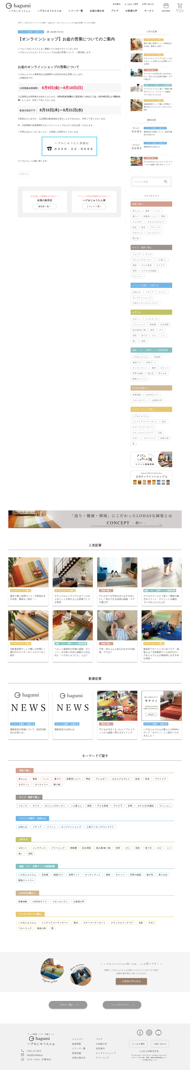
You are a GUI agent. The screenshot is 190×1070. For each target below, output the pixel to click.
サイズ (148, 254)
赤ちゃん (137, 211)
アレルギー (138, 222)
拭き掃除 (164, 324)
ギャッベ (164, 368)
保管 (152, 330)
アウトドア (155, 227)
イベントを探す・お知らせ (30, 32)
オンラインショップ (142, 298)
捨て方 (144, 335)
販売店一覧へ (44, 206)
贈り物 (136, 238)
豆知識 (157, 357)
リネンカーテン (140, 400)
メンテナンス (151, 319)
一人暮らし (162, 260)
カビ (154, 335)
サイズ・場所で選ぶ (29, 797)
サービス (149, 10)
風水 (164, 422)
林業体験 (137, 395)
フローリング (149, 438)
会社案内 (117, 4)
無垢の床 (164, 438)
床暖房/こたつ (150, 216)
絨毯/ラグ (137, 362)
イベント (162, 292)
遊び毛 (151, 373)
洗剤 (143, 341)
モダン (136, 438)
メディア (149, 292)
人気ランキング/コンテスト (145, 303)
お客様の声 (131, 10)
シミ (163, 335)
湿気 (135, 335)
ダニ (161, 330)
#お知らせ (23, 174)
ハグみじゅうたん (141, 357)
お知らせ (137, 292)
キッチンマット (140, 368)
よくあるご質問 (131, 4)
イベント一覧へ (94, 206)
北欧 (160, 433)
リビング (137, 254)
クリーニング (139, 324)
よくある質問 (138, 1043)
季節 (163, 216)
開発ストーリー (140, 379)
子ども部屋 (146, 265)
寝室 (135, 265)
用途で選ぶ (24, 770)
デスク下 (160, 265)
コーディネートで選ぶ (30, 914)
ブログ (114, 10)
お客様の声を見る (131, 981)
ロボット (137, 319)
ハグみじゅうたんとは (49, 10)
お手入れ (23, 839)
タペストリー (154, 233)
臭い (135, 341)
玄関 (135, 271)
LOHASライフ (152, 395)
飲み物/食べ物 (139, 330)
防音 (143, 227)
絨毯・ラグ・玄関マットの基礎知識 (37, 866)
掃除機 (153, 324)
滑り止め (162, 373)
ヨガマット (138, 233)
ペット (157, 211)
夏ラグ (136, 216)
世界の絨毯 (138, 373)
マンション (138, 276)
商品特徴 (76, 1043)
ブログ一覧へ (67, 1004)
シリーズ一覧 (75, 10)
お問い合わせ (148, 4)
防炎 (135, 227)
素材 (147, 211)
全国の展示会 (97, 10)
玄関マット (151, 362)
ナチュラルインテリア (143, 433)
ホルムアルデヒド (156, 222)
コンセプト (77, 1039)
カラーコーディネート (143, 427)
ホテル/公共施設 (149, 271)
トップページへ (121, 1004)
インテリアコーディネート (145, 422)
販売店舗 (76, 1053)
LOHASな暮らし (27, 893)
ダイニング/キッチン (142, 260)
